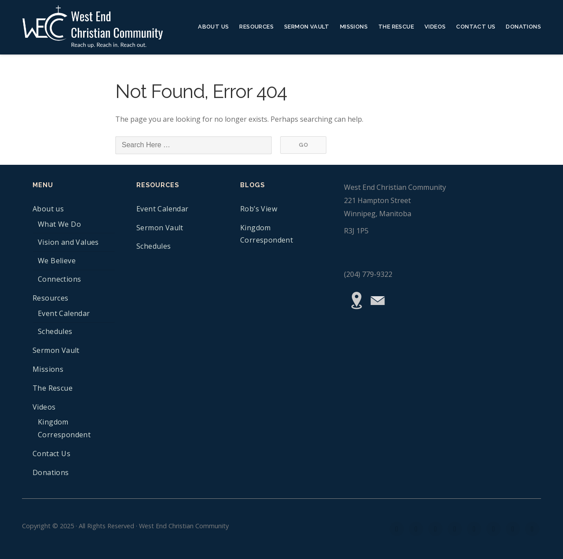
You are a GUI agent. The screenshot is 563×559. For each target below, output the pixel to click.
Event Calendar (64, 313)
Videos (435, 26)
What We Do (59, 224)
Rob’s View (258, 209)
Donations (523, 26)
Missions (354, 26)
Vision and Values (68, 242)
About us (213, 26)
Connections (59, 279)
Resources (256, 26)
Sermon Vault (306, 26)
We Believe (57, 260)
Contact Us (475, 26)
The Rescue (396, 26)
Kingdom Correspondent (64, 428)
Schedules (55, 331)
